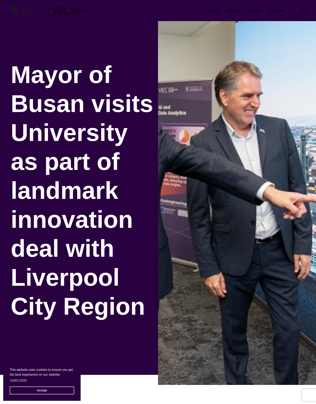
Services (255, 10)
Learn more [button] (18, 380)
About (213, 10)
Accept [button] (42, 390)
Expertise (233, 10)
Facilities (277, 10)
